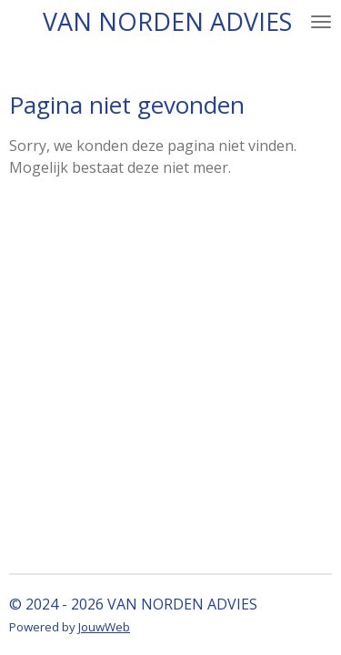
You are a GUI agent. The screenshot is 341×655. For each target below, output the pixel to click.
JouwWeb (104, 627)
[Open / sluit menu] (321, 21)
